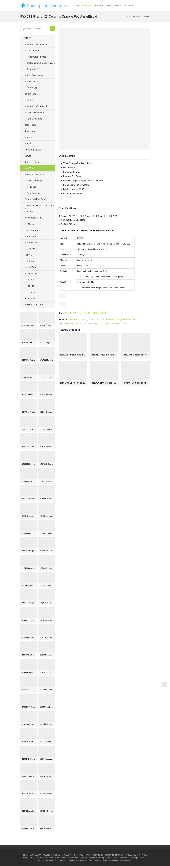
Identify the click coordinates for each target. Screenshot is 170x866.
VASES (28, 38)
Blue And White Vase (37, 44)
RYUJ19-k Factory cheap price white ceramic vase (46, 395)
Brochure (98, 5)
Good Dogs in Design (29, 776)
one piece (31, 236)
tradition (55, 860)
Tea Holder (32, 273)
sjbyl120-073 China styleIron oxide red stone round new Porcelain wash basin (46, 620)
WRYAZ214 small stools (46, 360)
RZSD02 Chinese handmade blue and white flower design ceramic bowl (46, 533)
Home (77, 5)
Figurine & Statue (33, 149)
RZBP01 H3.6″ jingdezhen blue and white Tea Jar (46, 672)
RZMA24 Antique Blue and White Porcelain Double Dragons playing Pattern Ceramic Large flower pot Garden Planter (46, 516)
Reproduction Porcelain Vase (41, 63)
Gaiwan (30, 261)
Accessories (30, 298)
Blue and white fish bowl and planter (41, 208)
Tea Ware (29, 255)
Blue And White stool (37, 106)
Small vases (32, 81)
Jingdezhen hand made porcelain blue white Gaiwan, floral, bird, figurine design (46, 603)
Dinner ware (30, 131)
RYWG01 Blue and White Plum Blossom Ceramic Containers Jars (96, 323)
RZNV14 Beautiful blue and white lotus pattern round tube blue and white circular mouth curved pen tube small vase (29, 533)
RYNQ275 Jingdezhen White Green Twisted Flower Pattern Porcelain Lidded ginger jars (135, 354)
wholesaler (127, 860)
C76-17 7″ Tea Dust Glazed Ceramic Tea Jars (46, 325)
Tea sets (31, 292)
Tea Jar (30, 279)
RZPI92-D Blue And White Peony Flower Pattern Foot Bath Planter (46, 811)
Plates (30, 143)
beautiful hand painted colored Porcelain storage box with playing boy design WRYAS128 (29, 828)
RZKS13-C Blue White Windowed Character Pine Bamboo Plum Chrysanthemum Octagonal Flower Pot (46, 412)
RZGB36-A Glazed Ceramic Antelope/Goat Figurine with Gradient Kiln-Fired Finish (29, 325)
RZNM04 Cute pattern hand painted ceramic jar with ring (29, 672)
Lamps (28, 156)
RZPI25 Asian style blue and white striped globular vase (46, 447)
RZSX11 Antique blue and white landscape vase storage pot (73, 354)
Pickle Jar (31, 187)
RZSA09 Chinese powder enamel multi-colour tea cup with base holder (46, 794)
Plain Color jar (33, 193)
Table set (31, 100)
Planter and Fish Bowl (35, 199)
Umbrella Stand (32, 162)
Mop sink (31, 248)
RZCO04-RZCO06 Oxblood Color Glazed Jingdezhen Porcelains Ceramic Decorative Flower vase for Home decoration (29, 464)
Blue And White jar (35, 174)
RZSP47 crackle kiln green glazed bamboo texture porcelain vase (46, 586)
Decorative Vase (34, 69)
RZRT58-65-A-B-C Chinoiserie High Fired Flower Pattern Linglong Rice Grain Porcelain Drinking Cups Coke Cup (46, 377)
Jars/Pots (29, 168)
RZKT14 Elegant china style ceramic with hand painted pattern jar (46, 343)
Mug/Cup (31, 267)
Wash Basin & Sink (34, 217)
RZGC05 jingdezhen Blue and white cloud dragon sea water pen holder (46, 707)
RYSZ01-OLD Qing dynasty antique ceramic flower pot (29, 551)
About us (118, 5)
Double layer (33, 242)
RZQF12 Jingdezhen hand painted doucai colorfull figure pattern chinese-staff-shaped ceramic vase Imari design (46, 759)
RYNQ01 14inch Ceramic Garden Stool (29, 794)
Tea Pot (30, 286)
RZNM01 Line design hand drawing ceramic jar (73, 383)
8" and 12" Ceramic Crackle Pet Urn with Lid (86, 313)
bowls (29, 137)
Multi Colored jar (35, 180)
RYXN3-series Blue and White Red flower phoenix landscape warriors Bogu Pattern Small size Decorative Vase (46, 690)
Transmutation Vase (36, 56)
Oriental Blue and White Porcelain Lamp (46, 828)
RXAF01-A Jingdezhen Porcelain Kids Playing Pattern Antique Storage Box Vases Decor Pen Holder (29, 412)
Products (86, 5)
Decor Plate (30, 125)
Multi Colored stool (36, 112)
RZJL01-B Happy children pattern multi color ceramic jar (29, 603)
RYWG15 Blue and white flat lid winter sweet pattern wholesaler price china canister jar (29, 516)
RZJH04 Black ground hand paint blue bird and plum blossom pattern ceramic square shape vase (29, 481)
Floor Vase (32, 87)
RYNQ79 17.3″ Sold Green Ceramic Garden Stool (29, 690)
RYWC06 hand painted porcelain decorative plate (29, 343)
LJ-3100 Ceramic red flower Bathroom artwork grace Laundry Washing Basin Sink (29, 568)
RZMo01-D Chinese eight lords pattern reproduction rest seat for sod (46, 638)
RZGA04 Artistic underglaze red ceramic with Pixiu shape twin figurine (29, 811)
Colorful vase (33, 50)
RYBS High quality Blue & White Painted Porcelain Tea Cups (29, 638)
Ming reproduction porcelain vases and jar (46, 776)
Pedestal (31, 224)
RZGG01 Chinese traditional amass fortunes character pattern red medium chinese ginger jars (46, 551)
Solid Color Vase (35, 75)
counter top (32, 230)
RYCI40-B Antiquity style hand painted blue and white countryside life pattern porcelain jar (29, 395)
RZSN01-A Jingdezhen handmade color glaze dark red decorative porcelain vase (29, 377)
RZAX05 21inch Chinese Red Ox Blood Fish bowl (29, 742)
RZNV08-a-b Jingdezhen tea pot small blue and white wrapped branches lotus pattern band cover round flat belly (46, 655)
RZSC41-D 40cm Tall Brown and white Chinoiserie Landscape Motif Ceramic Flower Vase (29, 759)
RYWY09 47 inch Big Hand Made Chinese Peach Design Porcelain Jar (102, 319)
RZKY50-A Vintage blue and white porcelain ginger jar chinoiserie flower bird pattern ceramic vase (29, 360)
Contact (129, 5)
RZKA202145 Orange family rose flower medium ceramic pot (104, 383)
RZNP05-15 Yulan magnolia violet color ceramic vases (29, 499)
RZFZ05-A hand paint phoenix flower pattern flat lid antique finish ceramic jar (46, 742)
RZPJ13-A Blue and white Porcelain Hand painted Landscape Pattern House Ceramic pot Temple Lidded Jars (29, 447)
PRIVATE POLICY (37, 304)
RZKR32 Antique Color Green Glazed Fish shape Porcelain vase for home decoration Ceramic (46, 568)
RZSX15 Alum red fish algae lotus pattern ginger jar (29, 724)
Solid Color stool (35, 118)
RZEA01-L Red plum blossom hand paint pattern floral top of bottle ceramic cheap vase (46, 429)
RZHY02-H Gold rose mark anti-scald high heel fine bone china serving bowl (46, 464)
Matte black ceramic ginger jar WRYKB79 (46, 724)
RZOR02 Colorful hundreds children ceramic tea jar (46, 499)
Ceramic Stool (31, 94)
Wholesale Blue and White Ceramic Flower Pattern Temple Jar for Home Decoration (29, 586)
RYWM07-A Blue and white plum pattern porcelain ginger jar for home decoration (135, 383)
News (108, 5)
